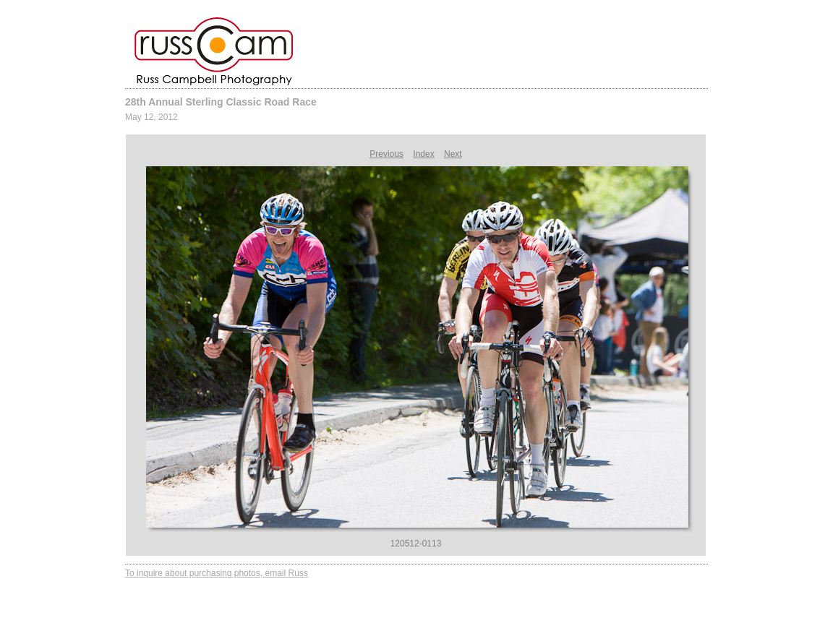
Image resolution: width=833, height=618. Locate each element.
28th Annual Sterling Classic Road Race (221, 102)
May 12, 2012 (151, 117)
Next (453, 154)
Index (423, 154)
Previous (386, 154)
